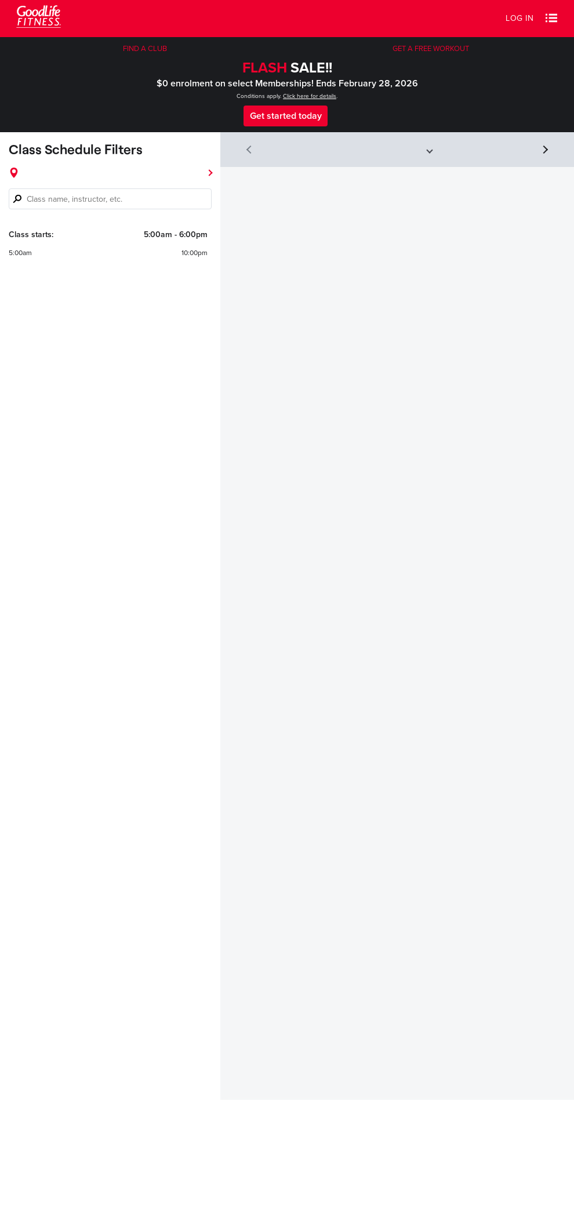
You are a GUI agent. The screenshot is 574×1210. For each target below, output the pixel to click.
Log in (519, 18)
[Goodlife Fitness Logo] (38, 18)
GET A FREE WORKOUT (431, 48)
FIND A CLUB (145, 48)
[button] (551, 18)
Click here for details (309, 96)
